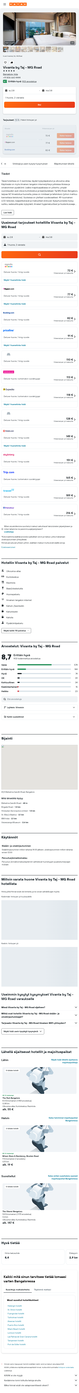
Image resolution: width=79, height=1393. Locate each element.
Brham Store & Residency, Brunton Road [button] (20, 1156)
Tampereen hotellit (16, 1340)
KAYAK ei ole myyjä (41, 1375)
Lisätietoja (9, 532)
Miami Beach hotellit (16, 1329)
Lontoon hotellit (14, 1333)
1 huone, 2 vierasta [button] (14, 97)
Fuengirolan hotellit (16, 1313)
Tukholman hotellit (15, 1317)
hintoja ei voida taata (66, 1367)
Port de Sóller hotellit (17, 1344)
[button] (5, 4)
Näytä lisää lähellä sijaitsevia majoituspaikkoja (64, 1061)
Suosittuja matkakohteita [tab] (18, 1289)
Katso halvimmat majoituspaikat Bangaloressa (63, 1119)
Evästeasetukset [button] (8, 547)
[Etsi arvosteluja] (41, 699)
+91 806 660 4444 (12, 77)
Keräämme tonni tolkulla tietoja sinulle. (41, 1380)
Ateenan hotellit (14, 1321)
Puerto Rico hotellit (16, 1325)
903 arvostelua (29, 81)
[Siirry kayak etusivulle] (18, 4)
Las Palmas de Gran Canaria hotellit (22, 1336)
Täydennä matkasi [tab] (42, 1289)
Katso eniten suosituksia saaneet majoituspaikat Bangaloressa (63, 1177)
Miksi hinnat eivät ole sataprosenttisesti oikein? (41, 1385)
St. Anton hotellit (15, 1309)
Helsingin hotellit (15, 1306)
